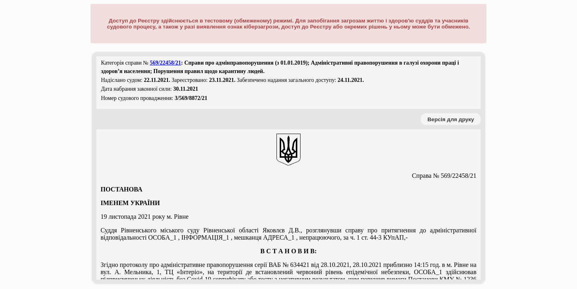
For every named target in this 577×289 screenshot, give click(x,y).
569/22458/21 (165, 63)
